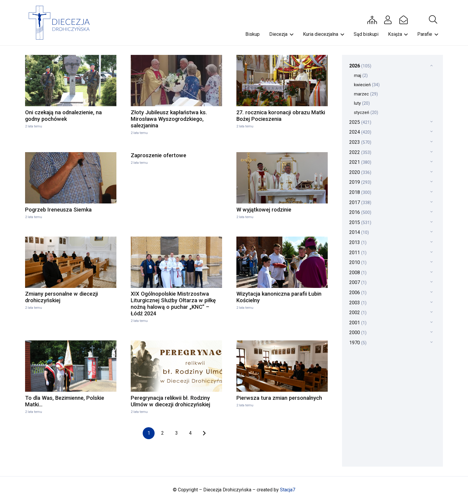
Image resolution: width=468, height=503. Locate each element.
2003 (358, 302)
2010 (358, 262)
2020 (360, 172)
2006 (358, 292)
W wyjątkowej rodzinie (263, 209)
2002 (358, 312)
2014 (359, 232)
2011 (358, 252)
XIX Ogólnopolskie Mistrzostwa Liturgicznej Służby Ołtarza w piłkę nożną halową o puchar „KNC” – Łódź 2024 (173, 304)
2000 (358, 332)
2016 (360, 212)
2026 (360, 66)
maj (361, 75)
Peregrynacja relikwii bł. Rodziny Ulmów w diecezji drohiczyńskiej (170, 401)
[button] (433, 19)
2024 (360, 132)
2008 (358, 272)
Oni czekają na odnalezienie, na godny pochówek (63, 115)
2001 (358, 322)
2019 (360, 182)
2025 (360, 122)
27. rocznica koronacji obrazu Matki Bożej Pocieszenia (280, 115)
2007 (358, 282)
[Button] (372, 19)
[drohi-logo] (62, 23)
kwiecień (367, 84)
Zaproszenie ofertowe (158, 155)
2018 (360, 192)
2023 (360, 142)
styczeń (366, 112)
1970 (358, 342)
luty (362, 103)
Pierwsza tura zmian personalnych (279, 398)
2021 (360, 162)
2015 (360, 222)
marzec (366, 94)
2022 (360, 152)
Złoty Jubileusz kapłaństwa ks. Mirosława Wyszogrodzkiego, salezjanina (169, 119)
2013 (358, 242)
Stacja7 (287, 490)
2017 (360, 202)
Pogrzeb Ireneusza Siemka (58, 209)
